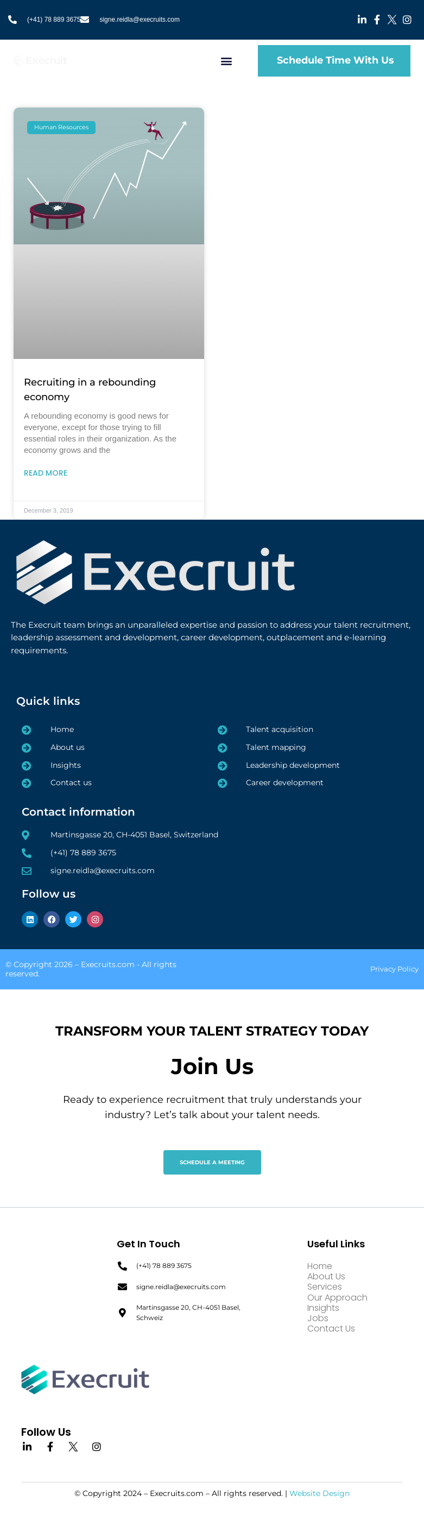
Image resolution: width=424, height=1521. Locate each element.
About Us (326, 1276)
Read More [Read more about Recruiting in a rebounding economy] (45, 473)
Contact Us (331, 1328)
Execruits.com (108, 964)
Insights (323, 1308)
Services (324, 1287)
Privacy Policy (394, 968)
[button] (227, 61)
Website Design (319, 1493)
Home (319, 1266)
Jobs (317, 1318)
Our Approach (337, 1297)
